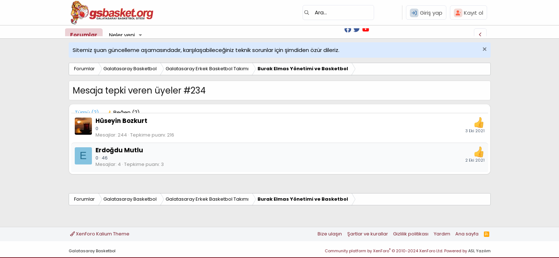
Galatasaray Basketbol (92, 251)
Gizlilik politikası (410, 233)
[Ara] (338, 12)
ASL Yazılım (479, 251)
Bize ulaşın (330, 233)
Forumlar (83, 35)
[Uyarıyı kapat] (484, 50)
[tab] (123, 112)
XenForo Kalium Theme (99, 233)
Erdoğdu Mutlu (119, 150)
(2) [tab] (87, 112)
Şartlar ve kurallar (367, 233)
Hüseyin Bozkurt (121, 120)
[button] (140, 35)
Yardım (442, 233)
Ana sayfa (467, 233)
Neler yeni (122, 35)
